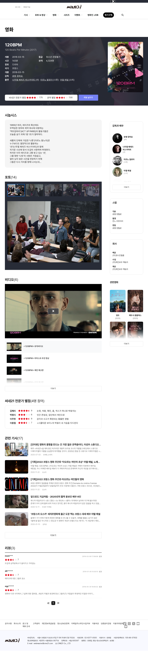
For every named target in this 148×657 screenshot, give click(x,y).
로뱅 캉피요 (17, 76)
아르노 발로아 (46, 80)
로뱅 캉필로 (117, 214)
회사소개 (17, 623)
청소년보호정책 (63, 623)
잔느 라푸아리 (117, 221)
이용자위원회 (118, 623)
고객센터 (36, 623)
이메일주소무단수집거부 (80, 623)
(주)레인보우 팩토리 (120, 262)
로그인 (17, 7)
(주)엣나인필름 (118, 255)
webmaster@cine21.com (43, 643)
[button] (96, 191)
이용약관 (95, 623)
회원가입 (26, 7)
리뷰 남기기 (88, 97)
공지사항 (8, 623)
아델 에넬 (64, 80)
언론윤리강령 (106, 623)
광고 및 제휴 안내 (26, 624)
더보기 (53, 388)
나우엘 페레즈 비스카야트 (24, 80)
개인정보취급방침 (49, 623)
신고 (100, 556)
